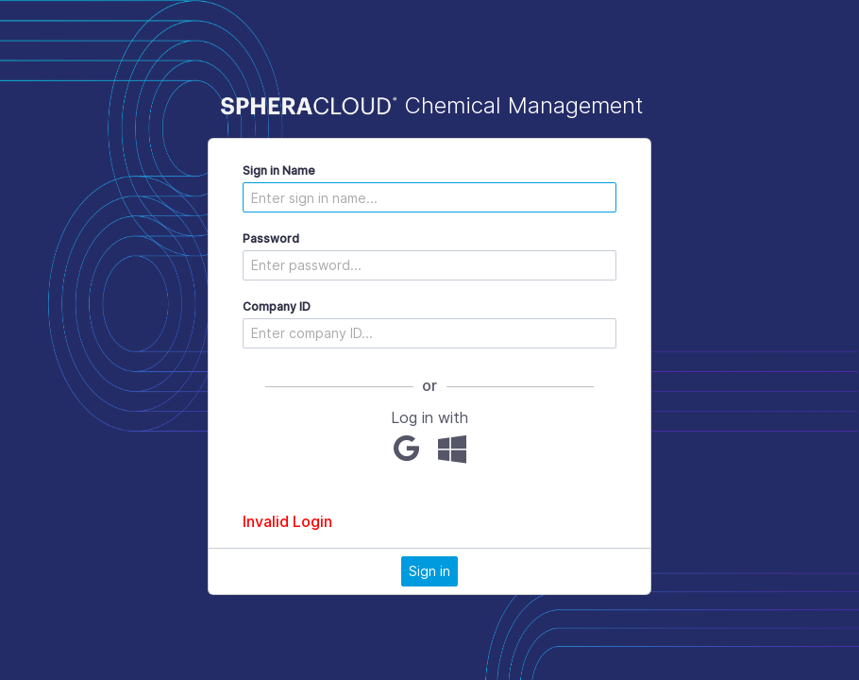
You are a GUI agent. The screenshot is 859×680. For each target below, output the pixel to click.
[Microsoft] (452, 449)
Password (271, 238)
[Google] (406, 449)
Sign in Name (279, 170)
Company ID (277, 306)
